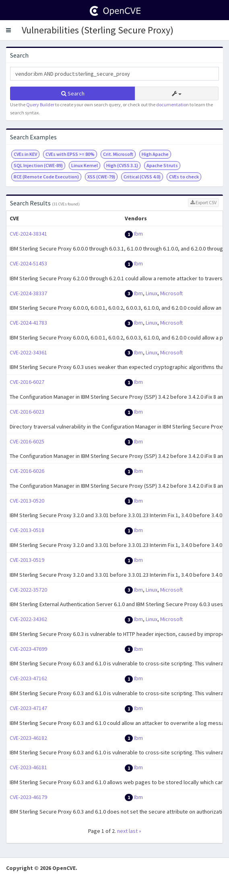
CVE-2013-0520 (27, 500)
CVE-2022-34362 (28, 619)
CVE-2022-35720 (28, 589)
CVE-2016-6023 (27, 411)
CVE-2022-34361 (28, 352)
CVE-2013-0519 (27, 559)
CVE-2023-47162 (28, 678)
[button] (8, 30)
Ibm (138, 233)
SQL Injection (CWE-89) (38, 165)
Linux (151, 293)
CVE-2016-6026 (27, 470)
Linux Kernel (84, 165)
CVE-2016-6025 (27, 441)
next (122, 831)
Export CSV (203, 202)
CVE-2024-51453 (28, 263)
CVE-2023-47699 (28, 648)
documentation (172, 104)
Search (73, 93)
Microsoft (171, 293)
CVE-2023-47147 (28, 708)
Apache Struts (162, 165)
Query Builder (40, 104)
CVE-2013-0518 (27, 530)
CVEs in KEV (25, 154)
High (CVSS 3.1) (122, 165)
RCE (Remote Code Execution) (46, 177)
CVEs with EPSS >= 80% (70, 154)
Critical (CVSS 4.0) (142, 177)
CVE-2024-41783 (28, 322)
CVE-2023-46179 (28, 797)
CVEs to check (184, 177)
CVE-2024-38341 (28, 233)
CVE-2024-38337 (28, 293)
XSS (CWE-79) (101, 177)
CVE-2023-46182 (28, 737)
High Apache (155, 154)
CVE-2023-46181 (28, 767)
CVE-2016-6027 (27, 381)
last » (135, 831)
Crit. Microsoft (118, 154)
